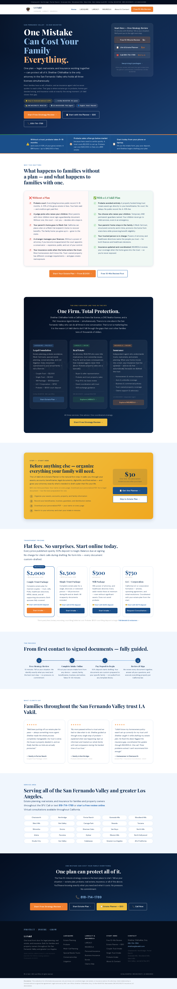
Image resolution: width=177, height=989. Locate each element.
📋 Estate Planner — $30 (111, 906)
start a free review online (91, 805)
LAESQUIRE (84, 9)
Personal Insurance (92, 951)
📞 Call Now (137, 906)
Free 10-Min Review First (112, 273)
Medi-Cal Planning (70, 949)
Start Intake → (39, 610)
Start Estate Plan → (48, 399)
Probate (66, 944)
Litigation (67, 961)
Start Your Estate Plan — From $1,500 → (72, 273)
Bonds (87, 960)
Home (73, 9)
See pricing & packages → (132, 63)
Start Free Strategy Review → (42, 114)
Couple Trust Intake (114, 949)
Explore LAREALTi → (88, 399)
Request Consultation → (138, 610)
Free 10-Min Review (142, 9)
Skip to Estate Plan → (130, 499)
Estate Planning (69, 940)
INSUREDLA (107, 9)
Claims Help (89, 964)
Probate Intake (112, 957)
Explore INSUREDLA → (128, 402)
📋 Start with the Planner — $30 (81, 115)
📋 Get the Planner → (130, 490)
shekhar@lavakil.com (136, 946)
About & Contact (122, 9)
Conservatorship (70, 957)
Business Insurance (92, 955)
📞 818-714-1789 (35, 123)
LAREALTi (95, 9)
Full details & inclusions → (129, 620)
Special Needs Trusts (71, 953)
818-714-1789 (66, 805)
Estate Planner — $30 (115, 944)
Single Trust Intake (113, 953)
